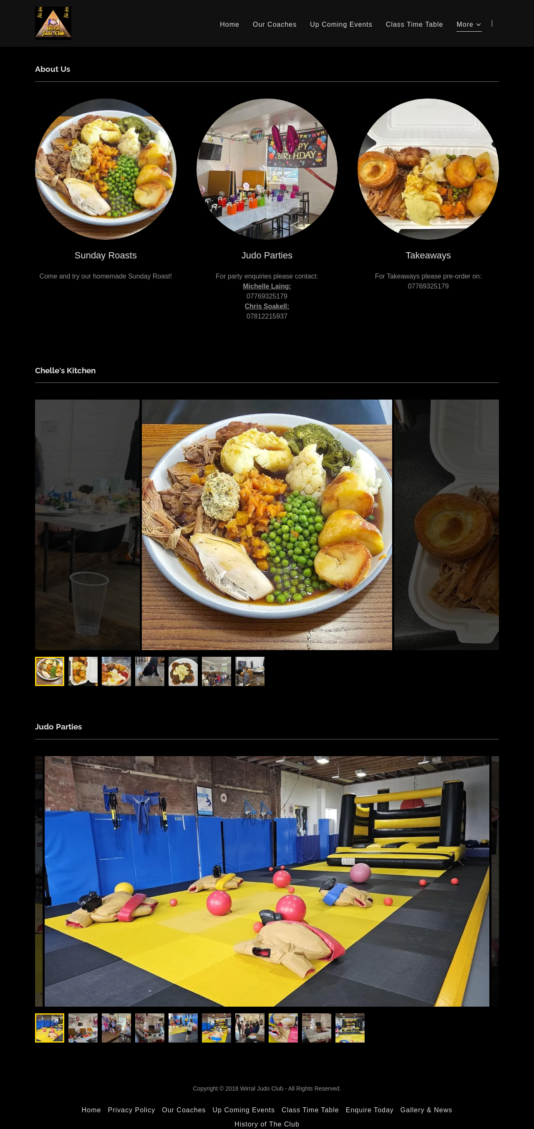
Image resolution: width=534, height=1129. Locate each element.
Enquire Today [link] (370, 1110)
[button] (469, 26)
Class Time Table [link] (414, 24)
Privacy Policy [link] (131, 1110)
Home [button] (91, 1110)
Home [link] (229, 24)
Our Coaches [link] (275, 24)
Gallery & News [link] (426, 1110)
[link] (53, 22)
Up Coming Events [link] (341, 24)
